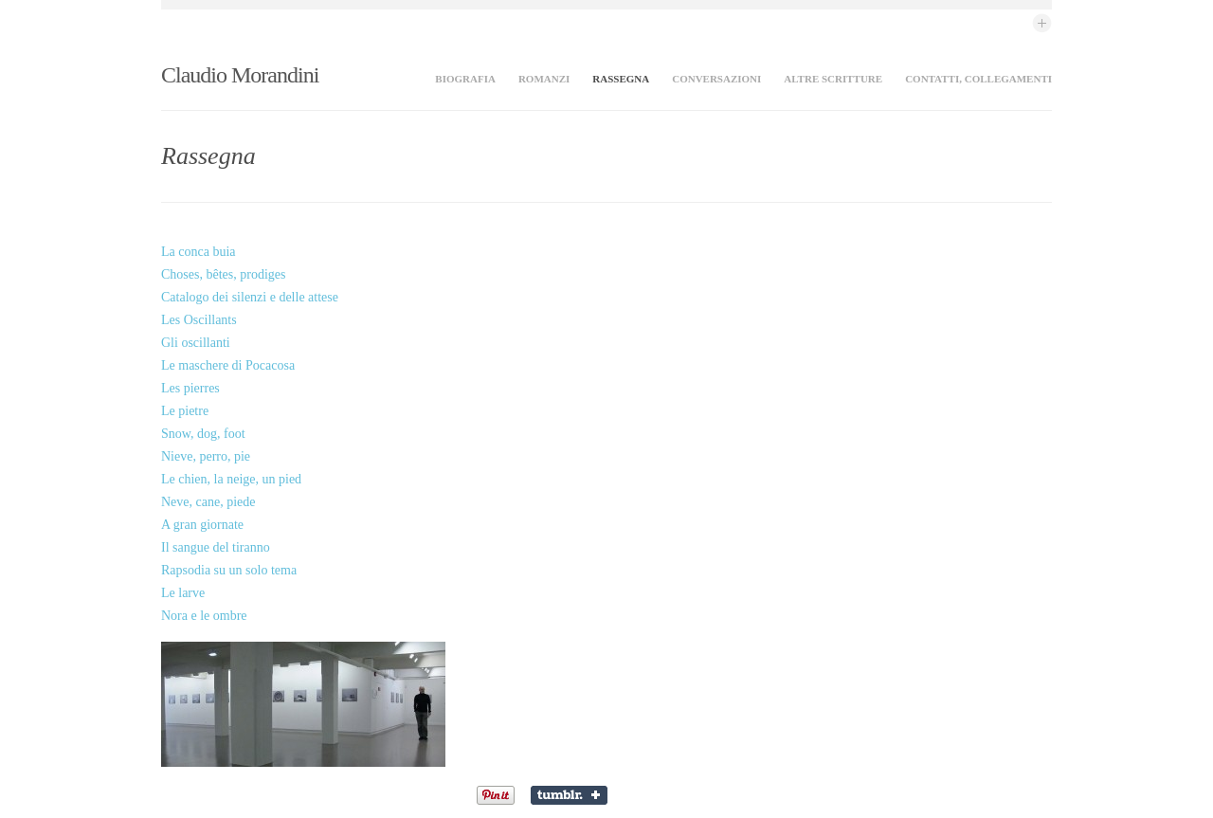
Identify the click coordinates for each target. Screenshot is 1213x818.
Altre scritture (833, 78)
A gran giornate (202, 525)
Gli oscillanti (195, 343)
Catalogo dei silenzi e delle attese (249, 297)
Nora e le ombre (204, 616)
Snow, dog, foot (203, 434)
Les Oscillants (199, 320)
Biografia (465, 78)
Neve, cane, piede (208, 502)
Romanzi (544, 78)
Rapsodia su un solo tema (229, 570)
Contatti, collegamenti (978, 78)
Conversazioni (716, 78)
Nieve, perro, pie (205, 456)
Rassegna (620, 78)
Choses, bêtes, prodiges (223, 274)
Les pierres (190, 388)
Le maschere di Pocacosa (228, 365)
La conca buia (198, 252)
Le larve (183, 593)
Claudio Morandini (239, 75)
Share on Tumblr (571, 795)
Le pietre (184, 411)
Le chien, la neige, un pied (231, 479)
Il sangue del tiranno (215, 547)
